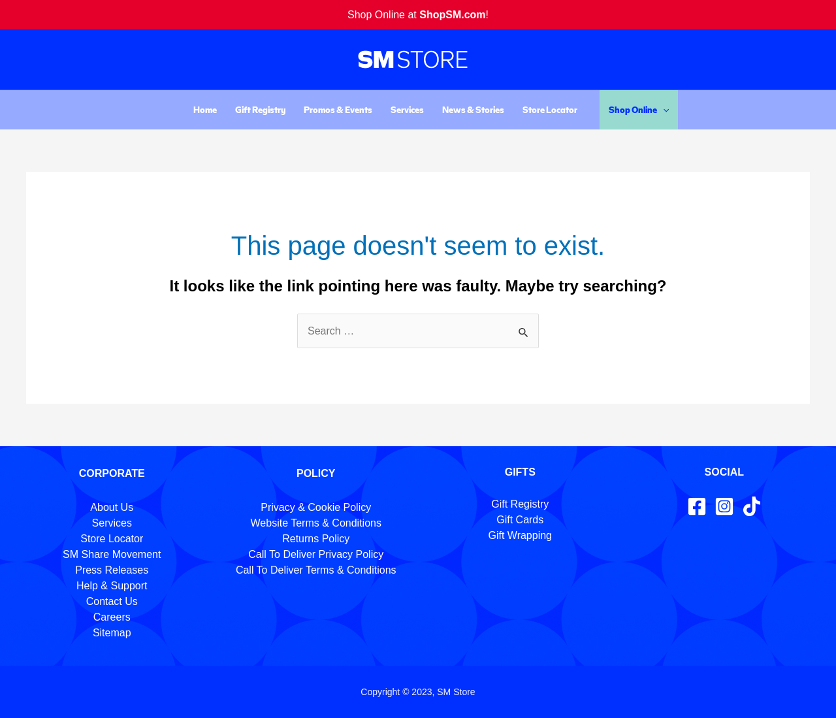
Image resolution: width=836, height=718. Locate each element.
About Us (111, 507)
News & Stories (473, 109)
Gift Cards (519, 519)
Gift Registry (260, 109)
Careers (112, 617)
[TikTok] (752, 506)
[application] (663, 109)
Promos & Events (338, 109)
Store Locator (549, 109)
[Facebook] (697, 506)
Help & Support (112, 585)
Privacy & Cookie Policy (316, 507)
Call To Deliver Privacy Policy (315, 554)
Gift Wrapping (520, 535)
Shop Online (639, 109)
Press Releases (111, 570)
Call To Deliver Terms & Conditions (316, 570)
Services (407, 109)
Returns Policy (315, 538)
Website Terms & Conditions (316, 523)
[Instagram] (724, 506)
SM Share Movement (112, 554)
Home (205, 109)
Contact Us (112, 601)
